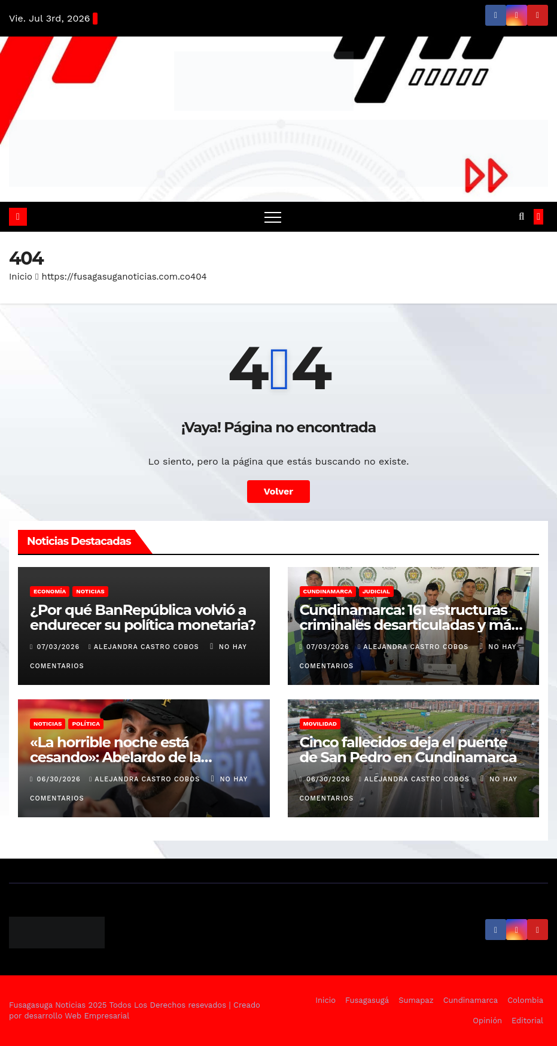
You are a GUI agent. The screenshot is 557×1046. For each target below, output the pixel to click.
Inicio (20, 276)
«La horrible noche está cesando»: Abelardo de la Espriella (115, 757)
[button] (521, 216)
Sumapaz (416, 1000)
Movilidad (320, 723)
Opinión (487, 1020)
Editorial (527, 1020)
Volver (279, 491)
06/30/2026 (60, 779)
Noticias (90, 591)
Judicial (376, 591)
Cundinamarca (327, 591)
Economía (50, 591)
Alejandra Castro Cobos (145, 647)
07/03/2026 (60, 647)
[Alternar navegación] (273, 217)
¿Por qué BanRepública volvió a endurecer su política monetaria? (142, 617)
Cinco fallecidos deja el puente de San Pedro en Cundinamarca (408, 749)
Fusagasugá (367, 1000)
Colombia (525, 1000)
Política (86, 723)
